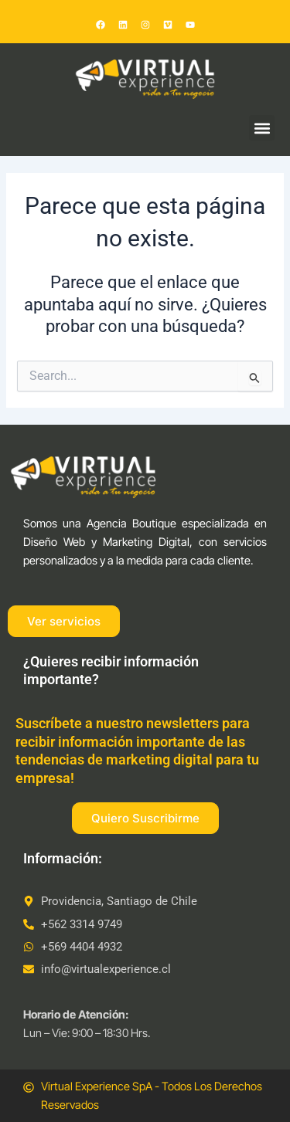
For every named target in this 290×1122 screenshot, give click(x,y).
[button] (262, 128)
